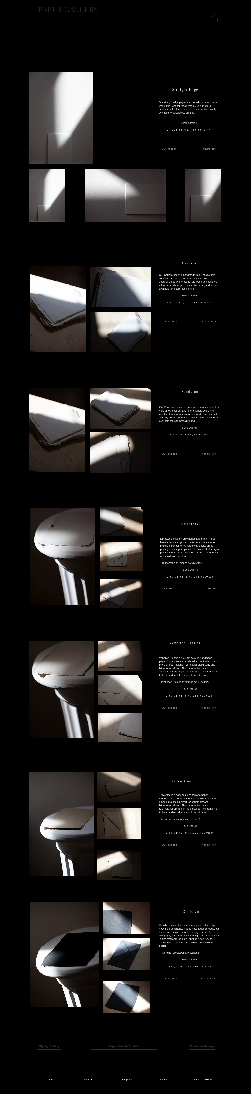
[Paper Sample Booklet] (124, 1046)
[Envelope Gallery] (202, 1046)
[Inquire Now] (209, 321)
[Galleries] (88, 1080)
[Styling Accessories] (202, 1080)
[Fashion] (164, 1080)
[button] (214, 18)
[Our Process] (169, 321)
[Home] (49, 1080)
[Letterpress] (126, 1080)
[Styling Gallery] (49, 1046)
